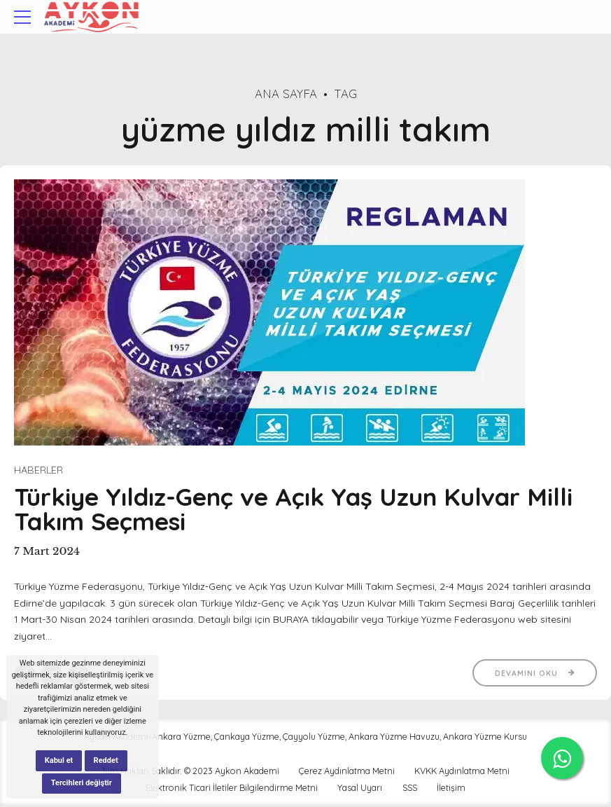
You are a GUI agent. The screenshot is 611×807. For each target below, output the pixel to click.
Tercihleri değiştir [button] (81, 782)
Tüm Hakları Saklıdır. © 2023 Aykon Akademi (190, 772)
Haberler (38, 470)
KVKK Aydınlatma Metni (462, 772)
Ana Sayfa (286, 93)
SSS (409, 788)
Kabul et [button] (59, 760)
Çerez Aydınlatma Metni (347, 772)
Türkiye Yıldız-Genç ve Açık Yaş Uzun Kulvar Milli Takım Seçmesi (293, 509)
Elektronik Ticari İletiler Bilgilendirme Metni (232, 788)
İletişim (451, 788)
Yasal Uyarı (359, 788)
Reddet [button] (106, 760)
